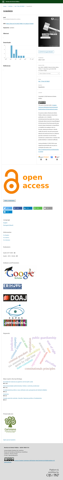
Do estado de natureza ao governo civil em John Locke (18, 382)
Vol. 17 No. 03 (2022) (19, 6)
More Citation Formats (45, 73)
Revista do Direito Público (12, 1)
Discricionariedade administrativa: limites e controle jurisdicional (21, 386)
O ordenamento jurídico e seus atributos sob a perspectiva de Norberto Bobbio (25, 390)
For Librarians (6, 240)
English (5, 223)
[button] (7, 208)
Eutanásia (6, 394)
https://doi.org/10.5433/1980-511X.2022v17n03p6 (19, 23)
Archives (10, 6)
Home (4, 6)
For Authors (6, 237)
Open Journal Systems (9, 440)
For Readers (6, 235)
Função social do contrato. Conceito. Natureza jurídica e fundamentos (22, 398)
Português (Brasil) (8, 225)
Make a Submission (9, 200)
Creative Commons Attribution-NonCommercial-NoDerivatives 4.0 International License (48, 107)
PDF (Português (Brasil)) (47, 52)
